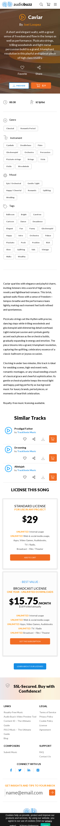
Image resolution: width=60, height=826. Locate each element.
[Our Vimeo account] (37, 770)
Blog (6, 738)
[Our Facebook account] (11, 770)
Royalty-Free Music (13, 712)
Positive (36, 242)
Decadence (38, 221)
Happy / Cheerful (13, 190)
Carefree (37, 214)
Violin (9, 166)
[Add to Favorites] (22, 70)
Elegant (9, 228)
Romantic (32, 190)
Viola (42, 159)
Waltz (8, 256)
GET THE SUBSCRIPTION (30, 641)
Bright (24, 214)
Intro (20, 235)
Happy (9, 235)
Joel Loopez (32, 24)
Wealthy (21, 256)
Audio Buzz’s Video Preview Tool (20, 716)
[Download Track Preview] (43, 439)
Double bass (25, 145)
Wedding (10, 197)
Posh (23, 242)
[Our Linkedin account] (28, 770)
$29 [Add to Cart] (41, 85)
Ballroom (10, 214)
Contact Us (45, 756)
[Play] (22, 15)
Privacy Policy (46, 716)
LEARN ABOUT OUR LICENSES (30, 666)
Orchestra (29, 152)
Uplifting (47, 190)
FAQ (41, 752)
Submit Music (10, 752)
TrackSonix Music (26, 432)
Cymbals (10, 145)
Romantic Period (27, 128)
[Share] (39, 70)
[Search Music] (41, 4)
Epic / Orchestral (13, 183)
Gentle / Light (34, 183)
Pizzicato (10, 242)
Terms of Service (47, 712)
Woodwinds (23, 166)
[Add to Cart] (53, 439)
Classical (10, 128)
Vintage (45, 249)
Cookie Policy (46, 721)
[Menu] (55, 4)
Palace (48, 235)
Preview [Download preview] (19, 85)
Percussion (45, 152)
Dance (23, 221)
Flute (40, 145)
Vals (33, 249)
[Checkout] (48, 4)
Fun (21, 228)
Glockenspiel (12, 152)
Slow (8, 249)
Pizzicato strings (13, 159)
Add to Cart (30, 557)
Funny (32, 228)
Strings (31, 159)
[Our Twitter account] (20, 770)
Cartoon (10, 221)
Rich (48, 242)
